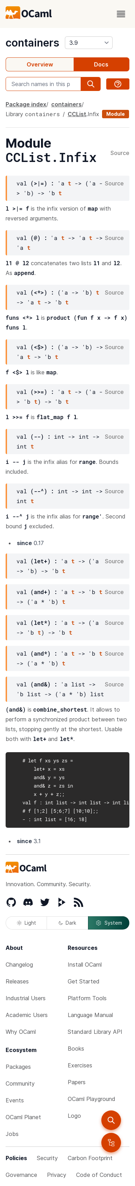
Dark (67, 923)
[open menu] (121, 14)
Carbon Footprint (90, 1158)
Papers (77, 1082)
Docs (101, 64)
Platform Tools (87, 998)
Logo (74, 1115)
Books (76, 1048)
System (108, 923)
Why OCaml (21, 1031)
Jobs (12, 1133)
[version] (89, 42)
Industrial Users (26, 998)
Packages (18, 1066)
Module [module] (115, 114)
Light (26, 923)
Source (119, 153)
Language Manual (90, 1014)
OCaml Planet (23, 1117)
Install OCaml (85, 964)
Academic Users (27, 1014)
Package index (26, 104)
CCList (77, 114)
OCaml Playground (91, 1098)
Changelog (19, 964)
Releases (17, 981)
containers (32, 42)
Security (47, 1158)
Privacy (56, 1174)
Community (20, 1083)
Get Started (84, 981)
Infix (93, 114)
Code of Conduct (99, 1174)
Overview (40, 64)
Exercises (80, 1065)
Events (15, 1100)
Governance (21, 1174)
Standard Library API (95, 1031)
